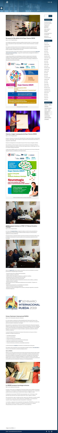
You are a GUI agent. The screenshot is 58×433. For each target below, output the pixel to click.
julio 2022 (46, 72)
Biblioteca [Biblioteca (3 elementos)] (46, 104)
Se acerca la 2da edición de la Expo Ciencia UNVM (20, 38)
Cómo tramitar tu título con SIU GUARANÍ (47, 30)
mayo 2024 (46, 49)
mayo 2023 (46, 62)
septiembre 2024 (47, 46)
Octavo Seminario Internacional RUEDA (17, 316)
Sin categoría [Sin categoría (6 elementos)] (47, 119)
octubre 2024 (46, 44)
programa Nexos (14, 231)
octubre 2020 (46, 79)
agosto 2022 (46, 71)
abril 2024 (46, 51)
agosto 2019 (46, 92)
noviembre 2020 (47, 77)
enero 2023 (46, 66)
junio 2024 (46, 47)
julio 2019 (46, 94)
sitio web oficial (36, 347)
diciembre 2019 (47, 87)
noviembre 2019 (47, 89)
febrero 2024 (46, 54)
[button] (1, 8)
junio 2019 (46, 95)
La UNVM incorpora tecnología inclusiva (17, 385)
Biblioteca (13, 387)
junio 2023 (46, 61)
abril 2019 (46, 99)
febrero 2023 (46, 64)
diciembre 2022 (47, 67)
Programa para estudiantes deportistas (47, 26)
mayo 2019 (46, 97)
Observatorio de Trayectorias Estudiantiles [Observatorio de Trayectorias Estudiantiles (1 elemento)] (47, 113)
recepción (16, 345)
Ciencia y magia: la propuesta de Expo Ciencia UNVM (21, 134)
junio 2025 (46, 42)
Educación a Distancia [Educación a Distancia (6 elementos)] (48, 108)
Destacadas (17, 387)
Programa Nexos (14, 135)
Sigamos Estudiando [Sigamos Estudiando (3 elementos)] (48, 117)
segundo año (11, 270)
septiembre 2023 (47, 57)
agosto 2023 (46, 59)
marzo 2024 (46, 52)
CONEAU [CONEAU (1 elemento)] (50, 104)
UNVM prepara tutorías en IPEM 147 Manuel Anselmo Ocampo (21, 226)
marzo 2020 (46, 84)
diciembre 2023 (47, 56)
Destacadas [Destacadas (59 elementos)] (46, 106)
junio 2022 (46, 74)
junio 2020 (46, 82)
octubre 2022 (46, 69)
